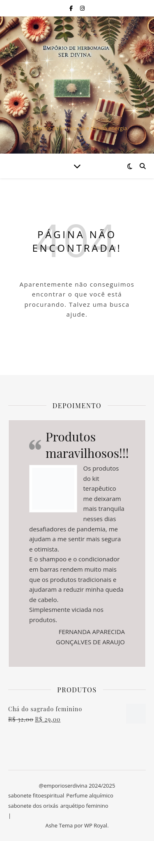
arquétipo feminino (84, 805)
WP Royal (95, 825)
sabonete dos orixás (33, 805)
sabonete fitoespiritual (36, 795)
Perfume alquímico (89, 795)
